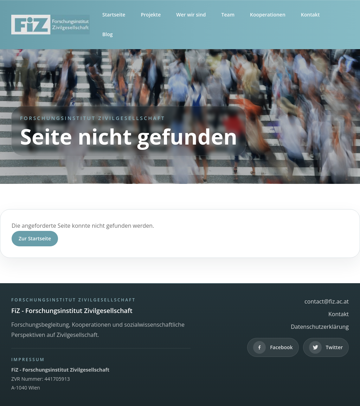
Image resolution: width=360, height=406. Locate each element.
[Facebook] (272, 347)
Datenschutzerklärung (320, 327)
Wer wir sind (191, 14)
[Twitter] (326, 347)
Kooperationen (267, 14)
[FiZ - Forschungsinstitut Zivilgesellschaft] (50, 25)
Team (227, 14)
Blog (107, 34)
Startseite (113, 14)
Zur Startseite (35, 238)
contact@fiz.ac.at (326, 301)
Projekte (151, 14)
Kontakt (310, 14)
